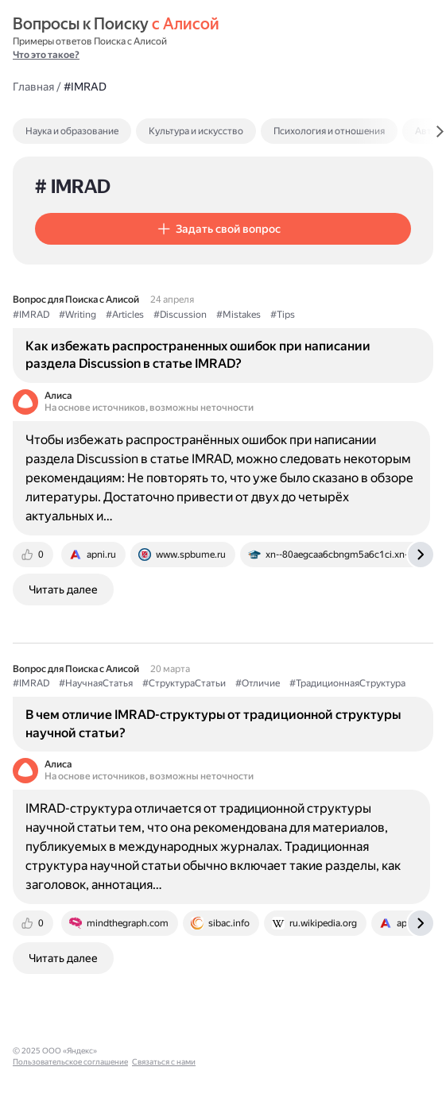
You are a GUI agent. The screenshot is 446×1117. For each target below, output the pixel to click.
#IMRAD (31, 314)
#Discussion (180, 314)
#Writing (77, 314)
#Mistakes (238, 314)
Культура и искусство (196, 131)
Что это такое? (46, 54)
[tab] (106, 131)
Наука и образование (71, 131)
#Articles (125, 314)
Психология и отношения (329, 131)
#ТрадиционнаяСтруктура (347, 683)
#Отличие (257, 683)
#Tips (282, 314)
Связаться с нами (255, 1050)
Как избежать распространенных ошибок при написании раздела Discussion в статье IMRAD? (197, 354)
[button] (223, 229)
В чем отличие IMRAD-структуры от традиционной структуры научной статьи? (213, 723)
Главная (33, 86)
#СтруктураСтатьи (184, 683)
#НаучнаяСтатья (96, 683)
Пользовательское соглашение (161, 1050)
